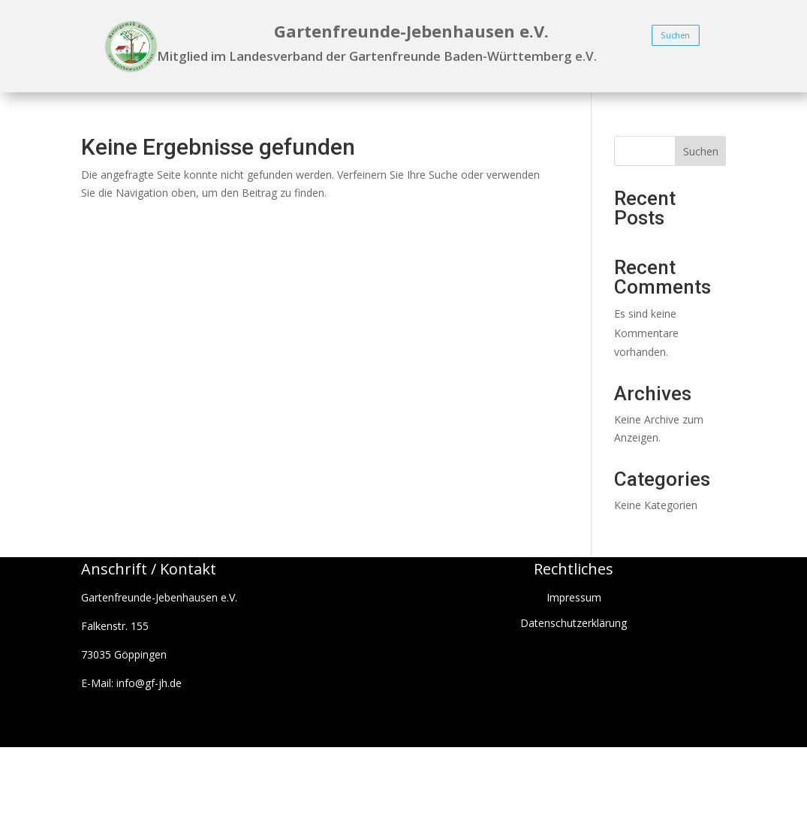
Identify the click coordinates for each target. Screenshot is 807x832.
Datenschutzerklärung (573, 623)
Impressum (574, 597)
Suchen (676, 35)
